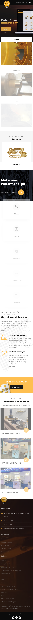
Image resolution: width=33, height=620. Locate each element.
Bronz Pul (3, 596)
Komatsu (3, 577)
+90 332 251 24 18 (8, 521)
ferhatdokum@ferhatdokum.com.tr (14, 529)
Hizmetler (16, 71)
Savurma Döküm (6, 549)
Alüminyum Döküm (6, 543)
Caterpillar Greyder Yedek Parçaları (11, 571)
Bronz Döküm (5, 540)
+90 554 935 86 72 (9, 525)
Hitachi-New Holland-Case (8, 587)
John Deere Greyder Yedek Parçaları (11, 606)
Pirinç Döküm (5, 546)
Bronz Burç (16, 164)
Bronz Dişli (4, 593)
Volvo (2, 580)
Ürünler (16, 39)
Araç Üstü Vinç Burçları (7, 599)
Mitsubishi (4, 583)
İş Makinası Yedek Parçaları (8, 602)
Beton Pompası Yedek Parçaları (10, 590)
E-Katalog (16, 387)
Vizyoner (24, 614)
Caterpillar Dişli (5, 565)
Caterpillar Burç (5, 574)
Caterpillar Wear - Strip (7, 568)
